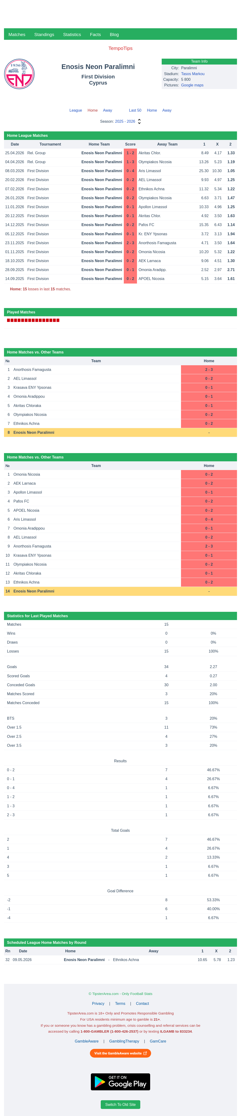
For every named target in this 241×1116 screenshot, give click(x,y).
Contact (142, 1004)
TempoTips (120, 48)
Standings (44, 34)
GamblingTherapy (124, 1041)
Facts (95, 34)
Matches (16, 34)
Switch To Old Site (120, 1105)
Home (152, 110)
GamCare (158, 1041)
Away (107, 110)
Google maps (192, 85)
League (75, 110)
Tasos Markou (193, 74)
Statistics (72, 34)
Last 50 (135, 110)
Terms (120, 1004)
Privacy (98, 1004)
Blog (114, 34)
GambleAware (87, 1041)
